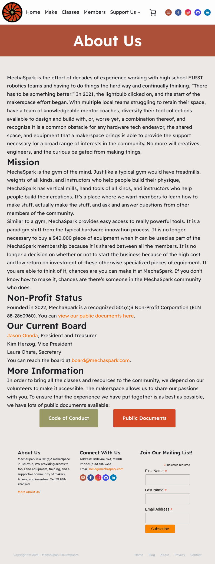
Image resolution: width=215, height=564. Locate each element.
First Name (156, 471)
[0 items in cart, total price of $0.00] (153, 12)
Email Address (159, 509)
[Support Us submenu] (138, 12)
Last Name (156, 490)
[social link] (168, 12)
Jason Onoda (22, 335)
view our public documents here (96, 316)
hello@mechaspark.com (106, 469)
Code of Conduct (68, 418)
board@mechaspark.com (101, 360)
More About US (29, 492)
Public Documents (145, 418)
